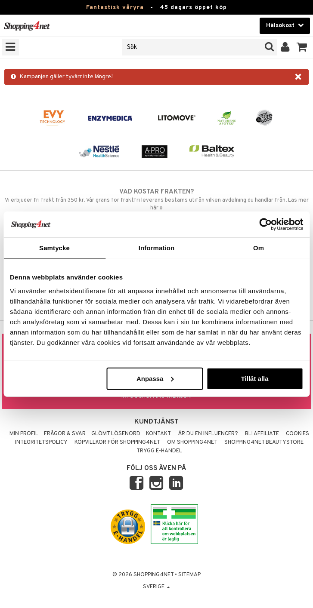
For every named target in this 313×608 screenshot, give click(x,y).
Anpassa (155, 378)
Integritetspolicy (41, 442)
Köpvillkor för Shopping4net (117, 442)
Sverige (156, 586)
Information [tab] (157, 248)
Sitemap (189, 574)
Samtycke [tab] (54, 248)
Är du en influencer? (208, 433)
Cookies (297, 433)
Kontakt (158, 433)
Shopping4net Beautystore (264, 442)
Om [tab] (258, 248)
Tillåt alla (255, 378)
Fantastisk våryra (115, 7)
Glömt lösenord (115, 433)
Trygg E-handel (159, 451)
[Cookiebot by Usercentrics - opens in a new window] (265, 224)
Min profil (23, 433)
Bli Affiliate (262, 433)
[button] (302, 47)
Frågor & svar (65, 433)
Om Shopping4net (192, 442)
